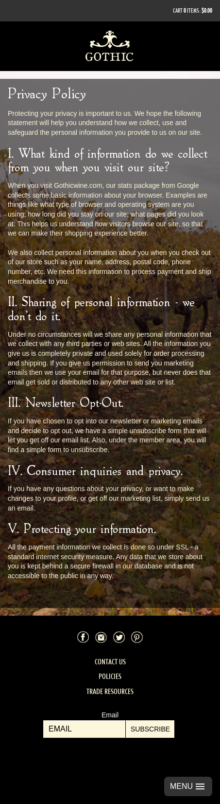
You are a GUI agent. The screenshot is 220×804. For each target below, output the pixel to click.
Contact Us (110, 661)
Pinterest (137, 637)
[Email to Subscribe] (84, 729)
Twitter (119, 637)
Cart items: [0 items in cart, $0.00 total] (192, 10)
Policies (110, 676)
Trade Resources (110, 691)
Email (110, 715)
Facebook (83, 637)
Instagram (101, 637)
